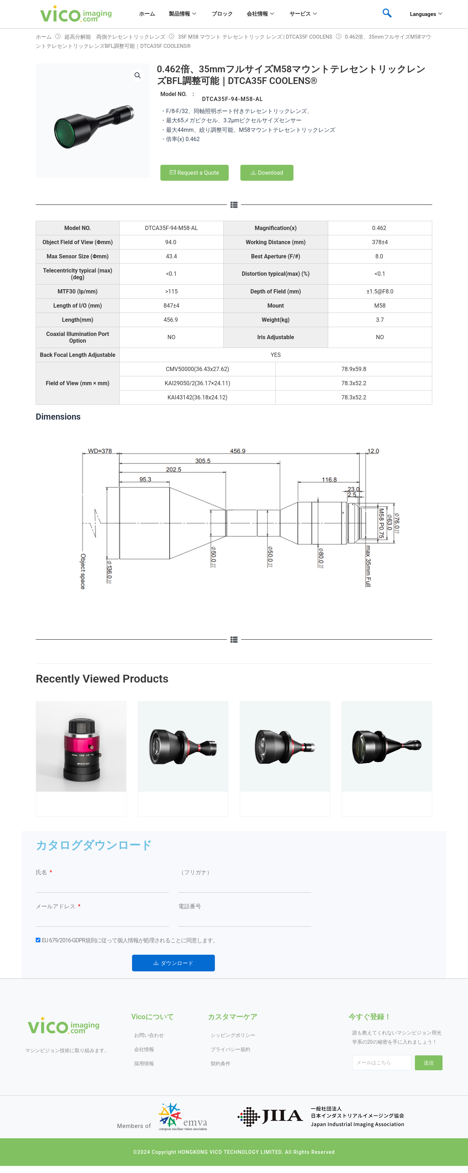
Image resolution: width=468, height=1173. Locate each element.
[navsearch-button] (387, 14)
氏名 (42, 872)
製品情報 (182, 14)
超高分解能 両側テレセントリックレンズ (114, 37)
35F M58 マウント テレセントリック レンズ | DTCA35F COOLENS (255, 37)
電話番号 (189, 906)
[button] (137, 75)
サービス (304, 14)
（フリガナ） (195, 872)
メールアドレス (56, 906)
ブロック (222, 14)
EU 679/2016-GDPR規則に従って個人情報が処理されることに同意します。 (130, 940)
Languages (426, 14)
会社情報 (261, 14)
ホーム (146, 14)
